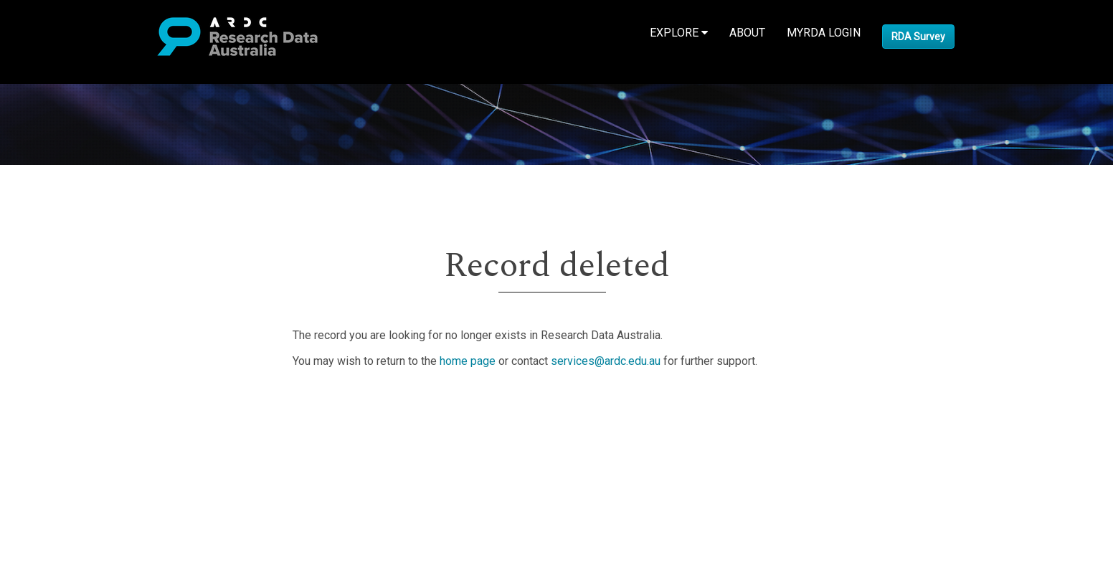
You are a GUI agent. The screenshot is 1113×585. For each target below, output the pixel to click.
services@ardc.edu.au (605, 361)
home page (468, 361)
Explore (679, 32)
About (747, 32)
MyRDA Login (824, 32)
